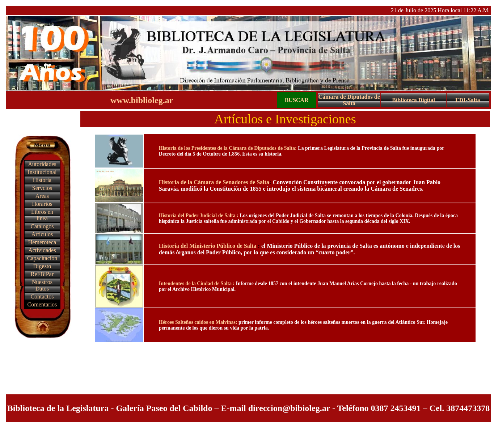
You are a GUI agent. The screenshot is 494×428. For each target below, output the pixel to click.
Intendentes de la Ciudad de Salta (196, 283)
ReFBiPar (42, 274)
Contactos (42, 296)
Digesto (42, 266)
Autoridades (42, 164)
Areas (42, 196)
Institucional (42, 172)
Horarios (42, 204)
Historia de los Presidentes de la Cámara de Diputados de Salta (227, 148)
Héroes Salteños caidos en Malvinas (197, 322)
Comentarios (42, 304)
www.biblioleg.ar (141, 100)
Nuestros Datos (42, 285)
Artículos (42, 234)
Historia (42, 180)
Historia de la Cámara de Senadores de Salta (214, 182)
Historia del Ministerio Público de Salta (208, 246)
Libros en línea (42, 215)
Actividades (42, 250)
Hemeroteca (42, 242)
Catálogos (42, 226)
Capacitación (42, 258)
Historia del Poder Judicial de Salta (198, 215)
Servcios (42, 188)
